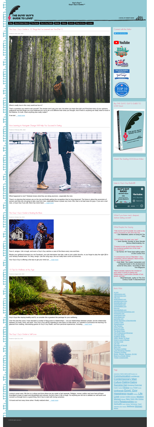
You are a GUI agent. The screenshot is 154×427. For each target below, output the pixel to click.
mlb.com (117, 297)
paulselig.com (119, 319)
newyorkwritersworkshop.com (124, 312)
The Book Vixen (119, 331)
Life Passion (118, 326)
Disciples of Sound (120, 345)
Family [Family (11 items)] (116, 388)
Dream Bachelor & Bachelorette (125, 320)
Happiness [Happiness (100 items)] (120, 393)
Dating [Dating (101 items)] (126, 382)
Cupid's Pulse (118, 322)
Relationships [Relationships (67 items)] (127, 401)
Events (71, 23)
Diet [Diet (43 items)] (125, 385)
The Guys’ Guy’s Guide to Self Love (22, 334)
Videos (64, 23)
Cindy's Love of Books (121, 340)
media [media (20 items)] (127, 397)
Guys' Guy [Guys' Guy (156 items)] (130, 390)
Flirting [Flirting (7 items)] (131, 387)
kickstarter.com (119, 313)
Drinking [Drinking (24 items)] (131, 385)
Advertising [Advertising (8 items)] (117, 374)
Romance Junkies (120, 349)
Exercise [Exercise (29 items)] (138, 385)
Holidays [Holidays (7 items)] (136, 394)
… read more (20, 115)
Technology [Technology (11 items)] (133, 404)
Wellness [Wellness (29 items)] (130, 406)
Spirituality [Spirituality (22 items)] (118, 404)
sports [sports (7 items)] (123, 404)
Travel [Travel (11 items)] (140, 404)
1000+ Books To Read (121, 338)
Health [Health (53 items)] (130, 393)
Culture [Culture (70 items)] (118, 382)
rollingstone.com (119, 294)
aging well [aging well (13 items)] (127, 374)
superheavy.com (119, 315)
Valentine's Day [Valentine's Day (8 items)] (118, 406)
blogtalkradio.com (120, 303)
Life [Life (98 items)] (140, 393)
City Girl (116, 343)
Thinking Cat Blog (120, 352)
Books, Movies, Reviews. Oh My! (125, 354)
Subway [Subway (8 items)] (128, 404)
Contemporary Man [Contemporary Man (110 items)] (125, 379)
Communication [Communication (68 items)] (122, 376)
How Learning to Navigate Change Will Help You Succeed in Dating (35, 125)
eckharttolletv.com (120, 306)
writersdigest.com (120, 299)
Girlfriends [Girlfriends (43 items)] (119, 390)
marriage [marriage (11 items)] (122, 397)
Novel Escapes (119, 329)
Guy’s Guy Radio (47, 23)
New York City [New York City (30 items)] (132, 399)
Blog (10, 23)
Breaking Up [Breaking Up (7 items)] (134, 374)
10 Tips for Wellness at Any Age (21, 269)
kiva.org (116, 308)
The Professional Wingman (123, 333)
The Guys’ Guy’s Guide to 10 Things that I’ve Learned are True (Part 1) (36, 29)
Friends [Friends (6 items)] (139, 387)
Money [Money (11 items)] (123, 399)
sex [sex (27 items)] (135, 402)
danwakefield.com (120, 310)
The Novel (34, 23)
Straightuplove (119, 324)
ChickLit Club (118, 342)
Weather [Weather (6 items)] (124, 406)
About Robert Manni (22, 23)
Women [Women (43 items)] (138, 406)
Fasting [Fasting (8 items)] (120, 388)
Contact (90, 23)
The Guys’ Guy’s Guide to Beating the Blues (25, 213)
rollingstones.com (120, 296)
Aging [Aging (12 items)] (122, 374)
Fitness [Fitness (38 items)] (126, 387)
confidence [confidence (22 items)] (135, 376)
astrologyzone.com (120, 301)
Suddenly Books (119, 336)
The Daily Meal (119, 335)
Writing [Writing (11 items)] (116, 408)
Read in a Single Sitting (122, 356)
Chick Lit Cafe (119, 328)
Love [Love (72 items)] (116, 396)
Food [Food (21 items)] (135, 388)
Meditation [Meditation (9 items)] (133, 397)
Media (57, 23)
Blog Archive (80, 23)
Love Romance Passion (122, 350)
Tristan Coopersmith (121, 358)
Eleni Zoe (117, 347)
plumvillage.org (119, 317)
